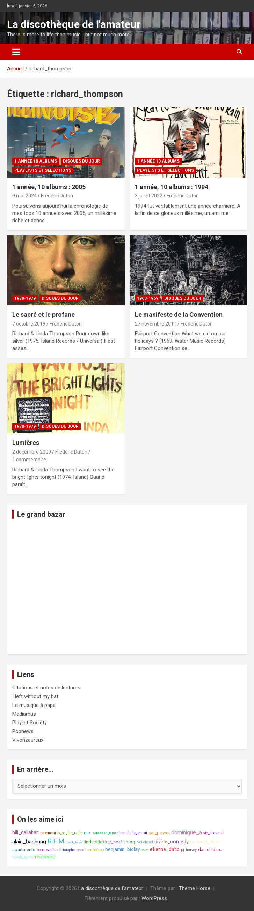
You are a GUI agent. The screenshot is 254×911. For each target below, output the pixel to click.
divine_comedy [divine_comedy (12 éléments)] (171, 842)
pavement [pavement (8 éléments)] (48, 833)
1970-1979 (25, 298)
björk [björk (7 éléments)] (80, 850)
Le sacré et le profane (43, 314)
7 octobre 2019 (28, 324)
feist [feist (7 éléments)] (144, 850)
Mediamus (24, 714)
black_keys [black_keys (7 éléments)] (74, 842)
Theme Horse (194, 888)
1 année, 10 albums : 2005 (49, 187)
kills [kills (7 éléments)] (87, 833)
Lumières (25, 442)
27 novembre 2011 (155, 324)
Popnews (23, 731)
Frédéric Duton (57, 196)
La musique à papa (34, 705)
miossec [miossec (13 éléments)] (45, 856)
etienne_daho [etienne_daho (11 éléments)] (165, 849)
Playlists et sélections (42, 170)
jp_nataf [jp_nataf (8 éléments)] (115, 842)
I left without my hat (35, 696)
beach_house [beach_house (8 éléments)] (23, 857)
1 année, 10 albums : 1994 (171, 187)
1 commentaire (29, 459)
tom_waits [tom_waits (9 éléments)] (46, 849)
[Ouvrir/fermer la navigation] (16, 52)
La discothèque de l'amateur (74, 24)
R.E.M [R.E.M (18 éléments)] (56, 841)
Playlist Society (29, 722)
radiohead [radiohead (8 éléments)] (145, 842)
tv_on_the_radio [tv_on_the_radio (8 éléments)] (69, 833)
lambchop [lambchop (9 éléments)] (94, 849)
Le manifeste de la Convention (179, 314)
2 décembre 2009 (31, 452)
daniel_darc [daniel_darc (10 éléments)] (210, 849)
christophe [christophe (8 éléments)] (66, 849)
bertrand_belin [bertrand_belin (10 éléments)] (204, 841)
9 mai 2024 (24, 196)
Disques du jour (81, 161)
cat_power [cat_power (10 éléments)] (159, 832)
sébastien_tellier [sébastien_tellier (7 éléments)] (105, 833)
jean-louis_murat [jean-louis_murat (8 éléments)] (133, 833)
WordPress (154, 898)
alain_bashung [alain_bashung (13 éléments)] (29, 841)
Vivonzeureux (27, 740)
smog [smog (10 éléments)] (129, 841)
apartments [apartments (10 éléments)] (23, 849)
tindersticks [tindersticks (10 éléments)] (95, 841)
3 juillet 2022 (148, 196)
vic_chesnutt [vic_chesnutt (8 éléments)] (213, 833)
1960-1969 (147, 298)
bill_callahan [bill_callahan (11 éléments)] (25, 832)
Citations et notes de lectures (46, 688)
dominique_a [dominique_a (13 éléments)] (186, 832)
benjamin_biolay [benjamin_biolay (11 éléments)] (122, 849)
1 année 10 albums (35, 161)
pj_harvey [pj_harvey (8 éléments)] (189, 849)
